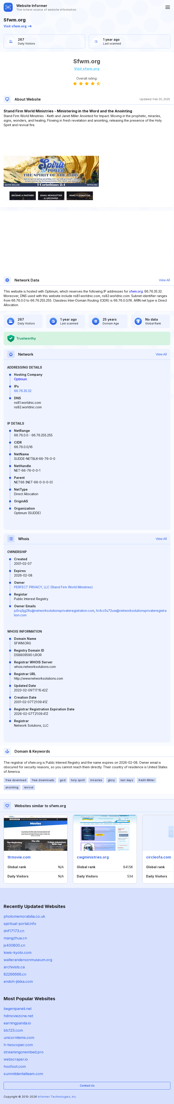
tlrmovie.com (19, 857)
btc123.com (13, 1030)
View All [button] (164, 280)
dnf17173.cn (14, 931)
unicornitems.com (19, 1037)
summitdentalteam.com (23, 1073)
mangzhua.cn (15, 938)
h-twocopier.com (18, 1045)
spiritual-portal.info (20, 923)
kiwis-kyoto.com (17, 952)
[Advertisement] (87, 141)
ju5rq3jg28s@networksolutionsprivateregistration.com (54, 610)
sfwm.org (136, 291)
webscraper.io (16, 1059)
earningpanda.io (17, 1023)
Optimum (20, 379)
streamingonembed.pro (24, 1052)
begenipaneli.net (17, 1008)
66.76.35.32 (22, 391)
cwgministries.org (93, 857)
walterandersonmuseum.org (28, 959)
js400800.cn (14, 945)
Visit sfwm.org (17, 26)
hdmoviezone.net (18, 1016)
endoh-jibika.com (18, 981)
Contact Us (87, 1085)
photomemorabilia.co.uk (24, 916)
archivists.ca (14, 967)
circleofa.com (158, 857)
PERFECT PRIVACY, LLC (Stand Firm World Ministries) (53, 587)
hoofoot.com (15, 1066)
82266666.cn (15, 974)
